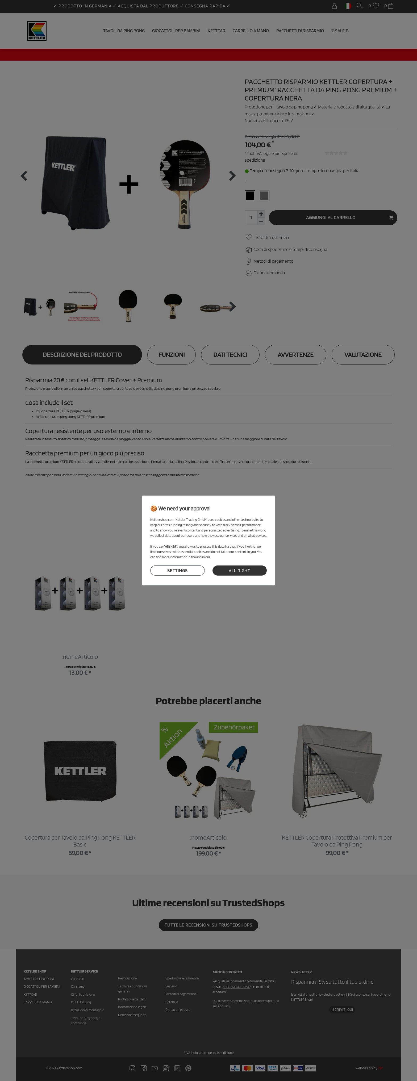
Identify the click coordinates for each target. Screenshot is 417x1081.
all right (239, 570)
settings (177, 570)
